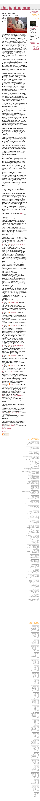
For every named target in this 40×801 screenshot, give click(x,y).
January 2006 (35, 633)
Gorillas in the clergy (34, 457)
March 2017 (36, 790)
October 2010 (35, 700)
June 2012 (36, 723)
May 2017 (36, 793)
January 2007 (35, 647)
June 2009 (36, 681)
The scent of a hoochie (33, 571)
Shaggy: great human (33, 443)
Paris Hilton (36, 463)
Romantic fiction (35, 555)
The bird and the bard (33, 470)
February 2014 (35, 747)
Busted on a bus (35, 487)
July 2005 (36, 627)
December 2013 (35, 745)
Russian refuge (35, 537)
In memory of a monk (33, 518)
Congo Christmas (34, 560)
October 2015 (35, 770)
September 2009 (35, 685)
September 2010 (35, 699)
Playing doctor (35, 542)
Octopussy (36, 508)
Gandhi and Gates (34, 466)
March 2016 (36, 776)
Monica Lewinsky (34, 465)
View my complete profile (34, 42)
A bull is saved (35, 589)
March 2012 (36, 720)
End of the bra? (35, 541)
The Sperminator (34, 586)
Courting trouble (35, 497)
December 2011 (35, 716)
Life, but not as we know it (32, 498)
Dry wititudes (35, 595)
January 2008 (35, 661)
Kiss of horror (35, 584)
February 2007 (35, 648)
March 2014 (36, 748)
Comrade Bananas (34, 461)
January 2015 (35, 760)
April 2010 (36, 693)
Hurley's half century (34, 596)
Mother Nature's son (34, 451)
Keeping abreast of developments (30, 491)
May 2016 (36, 779)
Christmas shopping (34, 511)
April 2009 (36, 679)
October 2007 (35, 658)
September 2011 (35, 713)
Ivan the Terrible (15, 325)
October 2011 (35, 714)
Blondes (37, 569)
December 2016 (35, 787)
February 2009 (35, 676)
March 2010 (36, 692)
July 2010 (36, 696)
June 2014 (36, 752)
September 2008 (35, 670)
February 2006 (35, 634)
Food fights (36, 549)
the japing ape (15, 7)
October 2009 (35, 686)
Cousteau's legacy (34, 477)
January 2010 (35, 689)
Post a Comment (6, 428)
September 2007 (35, 656)
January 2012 (35, 718)
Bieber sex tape (35, 566)
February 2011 (35, 705)
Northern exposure (34, 557)
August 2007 (36, 655)
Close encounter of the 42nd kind (30, 471)
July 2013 (36, 739)
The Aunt (13, 425)
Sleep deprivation (34, 539)
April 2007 (36, 650)
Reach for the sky (34, 512)
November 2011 (35, 715)
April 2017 (36, 792)
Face (12, 371)
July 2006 (36, 640)
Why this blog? (35, 441)
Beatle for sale (35, 587)
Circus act (36, 556)
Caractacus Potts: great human (31, 456)
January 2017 (35, 788)
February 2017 (35, 789)
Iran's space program (33, 525)
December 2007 (35, 660)
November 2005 (35, 630)
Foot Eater (13, 312)
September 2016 (35, 783)
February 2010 (35, 690)
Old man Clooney (34, 567)
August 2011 (36, 712)
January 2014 (35, 746)
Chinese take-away (34, 590)
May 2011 (36, 708)
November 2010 (35, 701)
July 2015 (36, 767)
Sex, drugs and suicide (33, 513)
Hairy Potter (36, 579)
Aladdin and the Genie (33, 481)
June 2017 (36, 794)
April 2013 (36, 735)
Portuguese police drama (32, 527)
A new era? (36, 510)
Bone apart (36, 570)
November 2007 (35, 659)
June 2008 (36, 667)
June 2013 (36, 737)
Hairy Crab (36, 550)
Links (36, 48)
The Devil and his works (33, 478)
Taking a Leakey (35, 448)
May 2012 (36, 722)
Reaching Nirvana (34, 536)
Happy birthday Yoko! (33, 545)
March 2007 (36, 649)
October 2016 (35, 785)
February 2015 (35, 761)
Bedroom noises (35, 473)
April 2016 (36, 777)
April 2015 (36, 763)
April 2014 (36, 749)
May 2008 (36, 666)
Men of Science (35, 502)
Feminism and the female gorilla (31, 449)
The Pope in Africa (34, 516)
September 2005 (35, 628)
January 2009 (35, 675)
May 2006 (36, 638)
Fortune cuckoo (35, 561)
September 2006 (35, 642)
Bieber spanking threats (33, 551)
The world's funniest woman (32, 503)
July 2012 (36, 725)
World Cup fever (35, 458)
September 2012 (35, 727)
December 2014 (35, 759)
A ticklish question (34, 517)
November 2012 (35, 729)
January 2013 (35, 732)
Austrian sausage (34, 575)
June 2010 (36, 695)
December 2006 (35, 646)
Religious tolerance (34, 529)
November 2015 (35, 772)
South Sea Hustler (34, 506)
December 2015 (35, 773)
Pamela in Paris (35, 496)
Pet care (37, 540)
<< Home (4, 431)
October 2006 (35, 643)
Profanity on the (33, 444)
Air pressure (36, 530)
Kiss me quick (35, 522)
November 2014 (35, 757)
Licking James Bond (34, 580)
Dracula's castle (35, 486)
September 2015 (35, 769)
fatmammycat (14, 302)
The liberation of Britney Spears (31, 468)
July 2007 (36, 654)
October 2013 (35, 742)
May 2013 (36, 736)
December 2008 (35, 674)
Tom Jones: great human (32, 446)
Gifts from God (35, 564)
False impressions (34, 554)
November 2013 (35, 743)
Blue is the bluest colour (33, 547)
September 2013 (35, 741)
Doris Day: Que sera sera (32, 459)
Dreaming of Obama (34, 532)
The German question (33, 505)
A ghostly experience (33, 574)
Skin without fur (35, 565)
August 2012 (36, 726)
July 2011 (36, 710)
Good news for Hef (34, 581)
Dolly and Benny (35, 490)
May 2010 (36, 694)
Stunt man (36, 562)
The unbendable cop (34, 476)
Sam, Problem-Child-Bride (18, 244)
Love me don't (35, 454)
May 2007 (36, 652)
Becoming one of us (34, 482)
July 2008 (36, 668)
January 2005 (35, 626)
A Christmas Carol (34, 447)
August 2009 (36, 683)
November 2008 (35, 673)
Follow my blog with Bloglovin (34, 11)
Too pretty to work (34, 546)
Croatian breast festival (33, 544)
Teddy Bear (36, 592)
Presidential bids (35, 591)
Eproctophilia (35, 552)
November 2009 (35, 687)
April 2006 (36, 636)
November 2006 (35, 645)
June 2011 (36, 709)
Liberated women (34, 585)
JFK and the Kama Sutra (32, 453)
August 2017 (36, 796)
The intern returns (34, 576)
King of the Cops (34, 452)
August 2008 (36, 669)
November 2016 (35, 786)
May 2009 (36, 680)
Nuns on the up (35, 598)
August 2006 (36, 641)
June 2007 (36, 653)
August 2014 (36, 754)
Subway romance (34, 492)
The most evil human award (32, 442)
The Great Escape (34, 521)
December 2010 (35, 702)
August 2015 (36, 768)
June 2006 (36, 639)
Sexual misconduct (34, 600)
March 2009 (36, 678)
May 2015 (36, 765)
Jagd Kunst (14, 365)
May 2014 (36, 750)
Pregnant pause (35, 559)
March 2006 (36, 635)
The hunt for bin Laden (33, 501)
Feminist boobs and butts (32, 599)
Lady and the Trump (34, 472)
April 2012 (36, 721)
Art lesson (36, 507)
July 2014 (36, 753)
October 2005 (35, 629)
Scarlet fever (36, 523)
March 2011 (36, 706)
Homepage (36, 46)
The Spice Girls (35, 467)
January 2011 (35, 703)
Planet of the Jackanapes (32, 577)
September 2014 (35, 755)
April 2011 (36, 707)
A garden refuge (35, 495)
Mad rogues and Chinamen (32, 535)
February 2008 (35, 662)
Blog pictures (35, 572)
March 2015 (36, 762)
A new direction (35, 488)
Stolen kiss (36, 594)
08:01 (21, 213)
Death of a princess (34, 462)
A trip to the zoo (35, 480)
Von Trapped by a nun (33, 475)
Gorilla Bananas (15, 412)
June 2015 (36, 766)
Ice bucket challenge (34, 582)
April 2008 (36, 665)
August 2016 (36, 782)
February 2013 (35, 733)
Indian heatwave (35, 500)
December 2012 (35, 730)
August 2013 (36, 740)
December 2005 (35, 632)
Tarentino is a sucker (34, 531)
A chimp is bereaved (34, 520)
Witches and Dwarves (33, 534)
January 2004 (35, 625)
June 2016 (36, 780)
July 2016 (36, 781)
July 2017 (36, 795)
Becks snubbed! (35, 485)
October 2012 (35, 728)
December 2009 (35, 688)
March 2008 (36, 663)
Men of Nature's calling (33, 483)
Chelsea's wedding (34, 526)
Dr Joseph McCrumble (17, 345)
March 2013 (36, 734)
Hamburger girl (35, 515)
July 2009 (36, 682)
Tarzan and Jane (34, 493)
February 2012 (35, 719)
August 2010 (36, 698)
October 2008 (35, 672)
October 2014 (35, 756)
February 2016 (35, 775)
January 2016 (35, 774)
